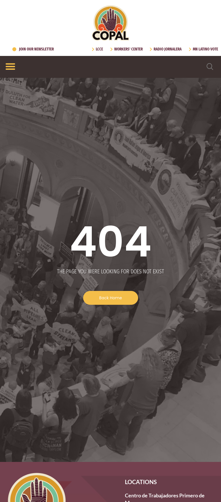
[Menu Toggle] (10, 66)
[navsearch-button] (210, 67)
